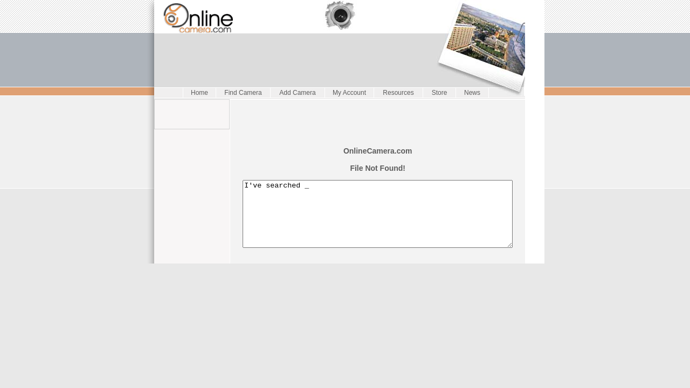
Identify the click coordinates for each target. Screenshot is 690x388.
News (470, 92)
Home (197, 92)
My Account (347, 92)
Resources (396, 92)
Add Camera (295, 92)
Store (437, 92)
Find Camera (240, 92)
